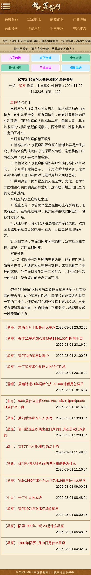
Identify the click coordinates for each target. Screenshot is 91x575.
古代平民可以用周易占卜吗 (38, 446)
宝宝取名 (34, 19)
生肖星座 (57, 28)
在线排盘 (79, 28)
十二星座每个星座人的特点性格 (42, 367)
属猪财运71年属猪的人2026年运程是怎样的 (51, 384)
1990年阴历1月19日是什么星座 (42, 543)
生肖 (10, 401)
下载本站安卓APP (62, 572)
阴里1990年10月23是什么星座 (41, 526)
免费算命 (11, 19)
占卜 (10, 446)
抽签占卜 (57, 19)
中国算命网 (45, 10)
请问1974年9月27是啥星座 (38, 509)
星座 (22, 86)
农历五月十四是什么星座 (37, 327)
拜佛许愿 (79, 19)
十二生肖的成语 (30, 498)
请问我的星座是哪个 (33, 356)
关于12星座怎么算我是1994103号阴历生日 (50, 338)
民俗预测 (11, 28)
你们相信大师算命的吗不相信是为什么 (47, 463)
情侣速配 (34, 28)
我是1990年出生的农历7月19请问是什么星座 (52, 480)
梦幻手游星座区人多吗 (35, 418)
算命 (10, 463)
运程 (10, 384)
